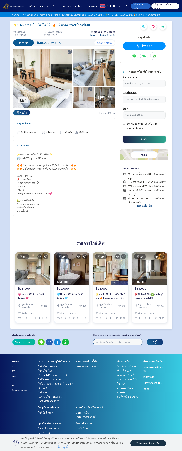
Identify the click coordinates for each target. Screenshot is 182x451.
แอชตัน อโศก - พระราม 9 (50, 396)
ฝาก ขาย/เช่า (139, 6)
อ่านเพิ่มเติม (23, 211)
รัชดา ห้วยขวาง (84, 423)
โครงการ (82, 6)
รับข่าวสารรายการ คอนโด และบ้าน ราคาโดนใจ (117, 335)
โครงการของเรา (19, 390)
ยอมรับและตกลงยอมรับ (139, 123)
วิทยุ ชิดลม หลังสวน (48, 407)
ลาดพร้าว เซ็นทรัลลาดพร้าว (90, 407)
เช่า (13, 370)
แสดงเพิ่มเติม (144, 206)
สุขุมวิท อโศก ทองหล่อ (50, 423)
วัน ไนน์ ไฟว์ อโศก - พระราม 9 (52, 375)
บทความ (93, 6)
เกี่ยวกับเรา (148, 376)
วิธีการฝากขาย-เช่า (152, 382)
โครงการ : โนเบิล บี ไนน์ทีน (102, 35)
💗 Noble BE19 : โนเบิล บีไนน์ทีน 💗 (31, 296)
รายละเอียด (23, 144)
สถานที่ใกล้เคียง (131, 167)
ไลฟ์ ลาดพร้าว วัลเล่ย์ (86, 416)
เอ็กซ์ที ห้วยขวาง (83, 428)
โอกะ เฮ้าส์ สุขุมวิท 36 (48, 428)
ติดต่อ (103, 6)
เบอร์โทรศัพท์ (130, 92)
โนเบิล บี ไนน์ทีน (95, 14)
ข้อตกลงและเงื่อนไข (153, 361)
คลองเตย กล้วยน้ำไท (87, 361)
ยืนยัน (144, 139)
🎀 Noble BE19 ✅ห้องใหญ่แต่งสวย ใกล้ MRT (149, 296)
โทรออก (144, 46)
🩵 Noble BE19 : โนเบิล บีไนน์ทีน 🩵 (70, 296)
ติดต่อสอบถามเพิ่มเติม (23, 335)
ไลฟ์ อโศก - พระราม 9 (48, 366)
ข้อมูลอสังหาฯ (24, 123)
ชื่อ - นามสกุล (130, 77)
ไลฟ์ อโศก (43, 392)
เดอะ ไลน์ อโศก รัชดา (48, 400)
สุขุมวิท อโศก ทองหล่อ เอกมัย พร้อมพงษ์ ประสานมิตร (62, 14)
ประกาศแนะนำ (47, 6)
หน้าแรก (33, 6)
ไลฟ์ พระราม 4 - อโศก (86, 366)
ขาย (14, 366)
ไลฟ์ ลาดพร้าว (82, 412)
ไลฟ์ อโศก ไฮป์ (45, 370)
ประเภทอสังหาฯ (67, 6)
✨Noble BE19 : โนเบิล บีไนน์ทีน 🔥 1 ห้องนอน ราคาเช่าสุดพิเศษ (110, 296)
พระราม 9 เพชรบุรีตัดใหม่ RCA (54, 361)
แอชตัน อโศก (44, 432)
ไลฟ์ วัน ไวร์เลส (45, 412)
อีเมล (125, 108)
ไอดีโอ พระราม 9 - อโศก (49, 379)
